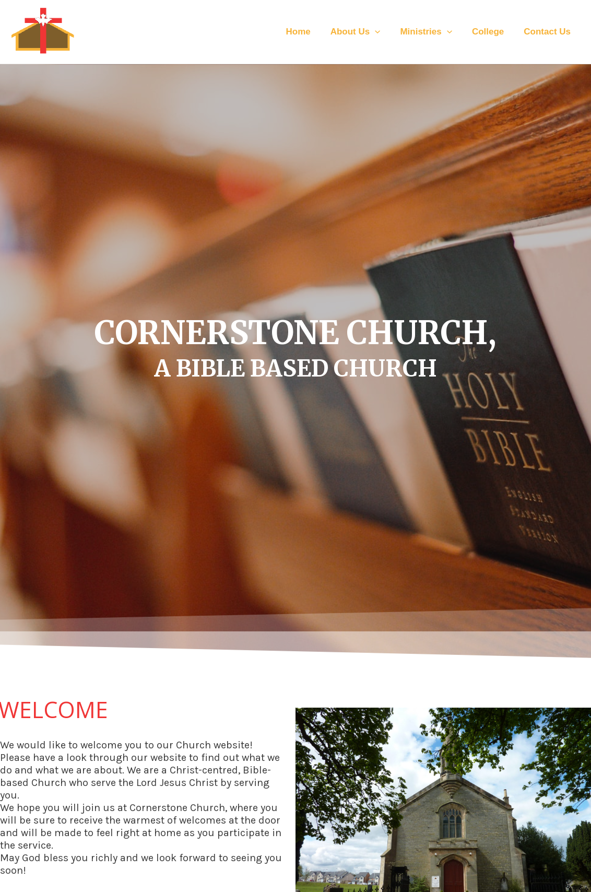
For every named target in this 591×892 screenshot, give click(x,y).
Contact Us (548, 32)
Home (307, 32)
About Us (363, 32)
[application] (382, 32)
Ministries (431, 32)
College (491, 32)
